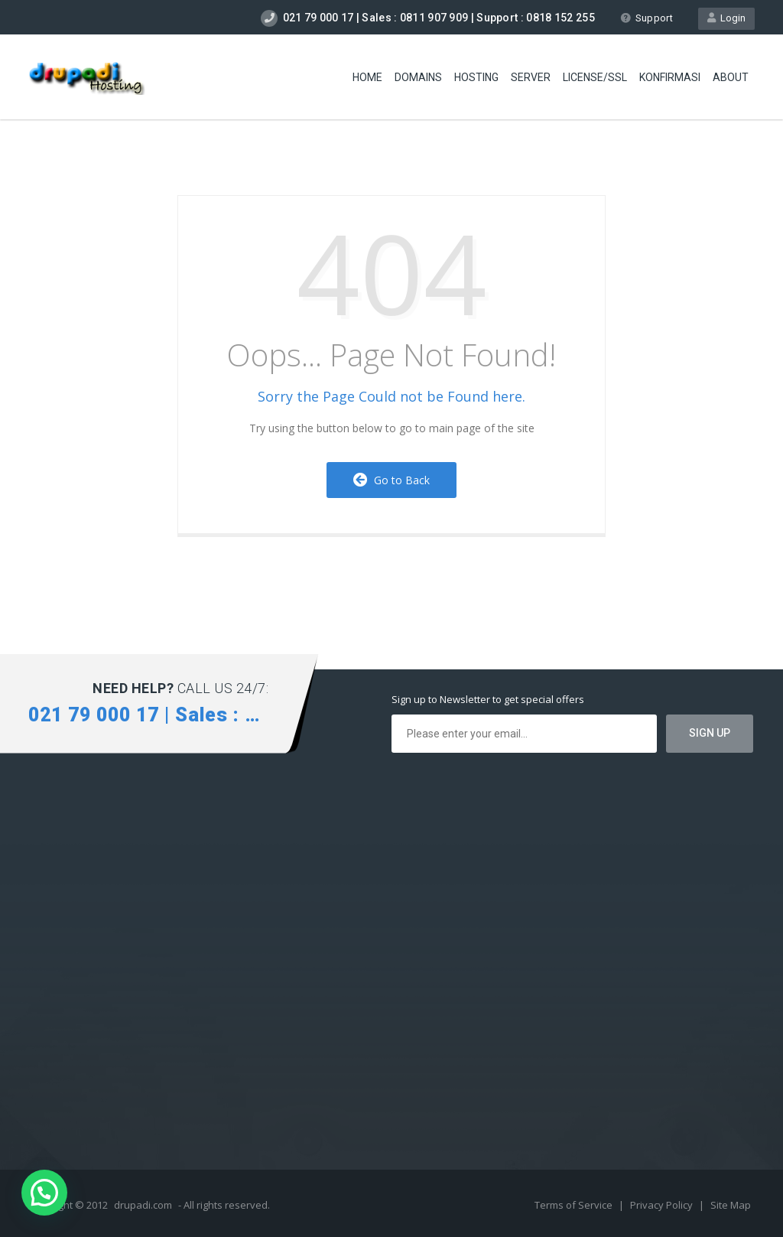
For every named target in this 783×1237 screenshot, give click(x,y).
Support (646, 18)
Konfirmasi (669, 77)
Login (726, 18)
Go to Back (391, 480)
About (731, 77)
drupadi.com (143, 1205)
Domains (418, 77)
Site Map (730, 1205)
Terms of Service (574, 1205)
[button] (44, 1193)
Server (531, 77)
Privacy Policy (662, 1205)
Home (367, 77)
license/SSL (595, 77)
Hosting (476, 77)
